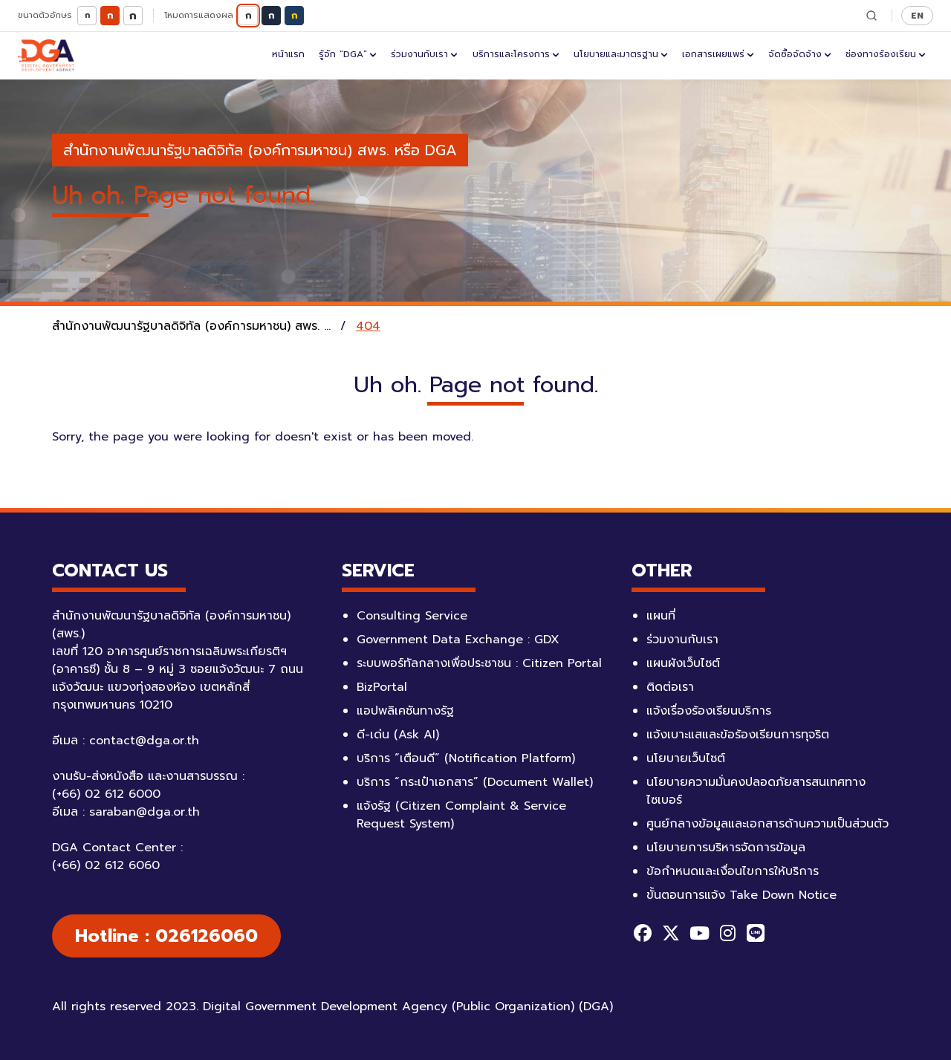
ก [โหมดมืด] (271, 15)
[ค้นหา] (871, 15)
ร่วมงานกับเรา (424, 54)
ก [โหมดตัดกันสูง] (294, 15)
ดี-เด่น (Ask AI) (398, 735)
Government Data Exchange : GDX (458, 639)
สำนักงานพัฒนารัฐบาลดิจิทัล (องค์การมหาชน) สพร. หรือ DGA (260, 150)
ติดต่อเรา (670, 687)
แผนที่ (660, 616)
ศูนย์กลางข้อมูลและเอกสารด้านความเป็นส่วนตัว (767, 824)
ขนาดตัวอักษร (45, 15)
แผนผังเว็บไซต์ (683, 663)
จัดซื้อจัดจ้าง (799, 54)
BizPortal (382, 687)
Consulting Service (412, 616)
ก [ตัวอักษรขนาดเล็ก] (87, 15)
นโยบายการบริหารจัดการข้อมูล (725, 847)
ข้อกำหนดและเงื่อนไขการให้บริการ (732, 871)
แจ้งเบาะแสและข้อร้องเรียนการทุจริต (737, 735)
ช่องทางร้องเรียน (885, 54)
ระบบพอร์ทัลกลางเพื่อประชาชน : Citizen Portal (479, 663)
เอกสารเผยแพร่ (718, 54)
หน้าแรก (288, 54)
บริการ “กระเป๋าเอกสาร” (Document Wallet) (475, 782)
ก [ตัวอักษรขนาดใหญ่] (133, 15)
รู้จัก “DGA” (348, 54)
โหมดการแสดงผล (198, 15)
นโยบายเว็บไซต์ (685, 758)
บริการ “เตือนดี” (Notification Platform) (466, 758)
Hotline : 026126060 (166, 936)
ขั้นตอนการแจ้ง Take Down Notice (741, 895)
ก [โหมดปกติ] (248, 15)
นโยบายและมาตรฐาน (621, 54)
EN (917, 15)
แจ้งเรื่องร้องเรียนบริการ (708, 711)
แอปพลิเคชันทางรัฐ (405, 711)
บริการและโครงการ (516, 54)
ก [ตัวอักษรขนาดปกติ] (110, 15)
